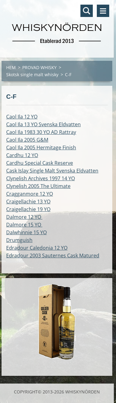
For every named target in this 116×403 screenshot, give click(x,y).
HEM (11, 67)
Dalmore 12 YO (24, 217)
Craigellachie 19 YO (28, 209)
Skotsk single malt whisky (32, 74)
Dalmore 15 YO (24, 224)
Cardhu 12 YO (22, 155)
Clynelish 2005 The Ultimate (38, 186)
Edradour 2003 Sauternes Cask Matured (52, 255)
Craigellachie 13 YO (28, 201)
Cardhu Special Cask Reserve (39, 163)
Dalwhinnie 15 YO (26, 232)
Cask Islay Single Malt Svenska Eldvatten (52, 170)
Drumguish (19, 240)
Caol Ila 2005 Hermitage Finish (41, 147)
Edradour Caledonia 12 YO (36, 247)
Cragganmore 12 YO (29, 193)
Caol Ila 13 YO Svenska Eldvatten (43, 124)
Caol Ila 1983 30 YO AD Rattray (41, 132)
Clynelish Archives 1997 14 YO (40, 178)
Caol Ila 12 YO (21, 116)
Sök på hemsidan (86, 11)
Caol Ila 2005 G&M (27, 139)
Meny (103, 11)
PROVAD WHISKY (39, 67)
